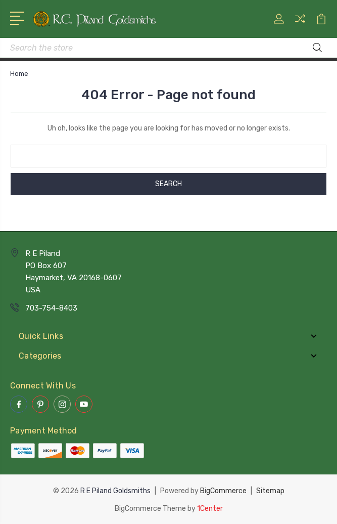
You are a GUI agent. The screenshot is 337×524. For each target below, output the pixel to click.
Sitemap (270, 490)
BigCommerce (223, 490)
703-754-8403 (51, 308)
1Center (210, 507)
